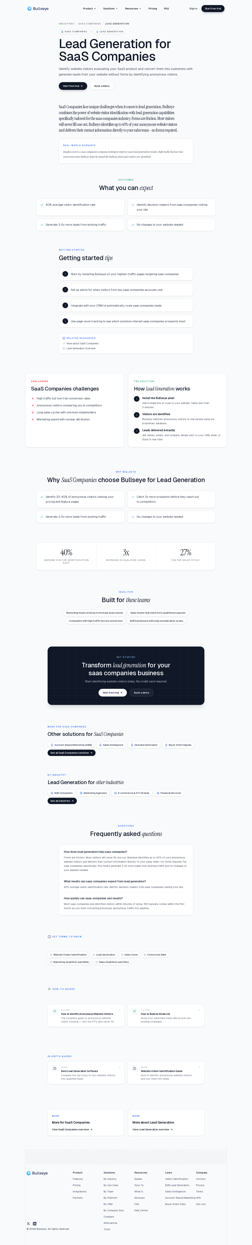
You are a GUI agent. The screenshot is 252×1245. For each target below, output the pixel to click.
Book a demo (101, 86)
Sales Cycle (129, 954)
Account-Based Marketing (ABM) (71, 745)
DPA (198, 1197)
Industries (66, 24)
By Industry (110, 1179)
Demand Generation (144, 745)
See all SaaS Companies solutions (71, 752)
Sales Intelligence (111, 745)
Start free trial (213, 8)
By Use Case (111, 1185)
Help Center (141, 1210)
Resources (133, 8)
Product (89, 8)
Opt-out (201, 1204)
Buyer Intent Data (175, 1204)
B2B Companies (61, 793)
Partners (78, 1197)
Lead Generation (104, 954)
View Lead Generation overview (152, 1129)
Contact (201, 1179)
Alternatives (110, 1223)
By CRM (108, 1204)
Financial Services (169, 793)
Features (78, 1179)
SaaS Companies (90, 24)
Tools (107, 1229)
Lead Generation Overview (79, 348)
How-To (139, 1185)
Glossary (139, 1197)
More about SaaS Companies (80, 343)
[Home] (37, 8)
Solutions (110, 8)
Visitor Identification (176, 1179)
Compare (109, 1216)
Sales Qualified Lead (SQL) (112, 962)
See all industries (62, 800)
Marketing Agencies (93, 793)
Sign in (193, 8)
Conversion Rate (155, 954)
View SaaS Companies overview (72, 1129)
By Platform (110, 1197)
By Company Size (114, 1210)
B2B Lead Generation (177, 1185)
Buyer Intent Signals (178, 745)
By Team (108, 1191)
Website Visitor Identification (68, 954)
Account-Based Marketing (180, 1197)
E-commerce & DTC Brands (131, 793)
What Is (138, 1191)
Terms (199, 1191)
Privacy (200, 1185)
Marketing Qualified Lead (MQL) (69, 962)
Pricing (153, 8)
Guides (138, 1179)
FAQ (166, 8)
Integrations (80, 1191)
